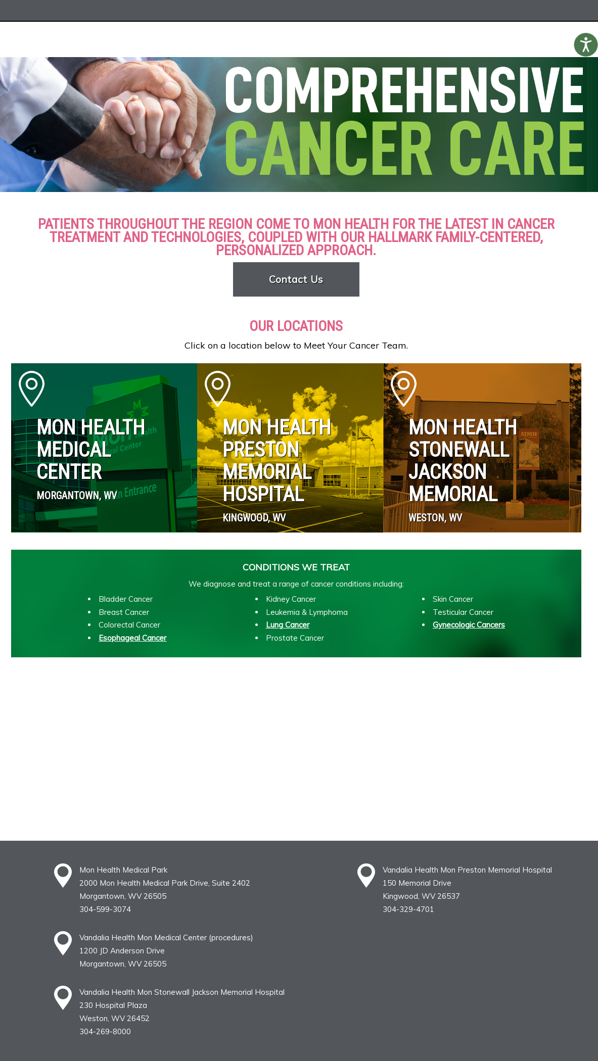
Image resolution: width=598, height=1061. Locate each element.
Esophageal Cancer (132, 638)
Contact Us (296, 279)
